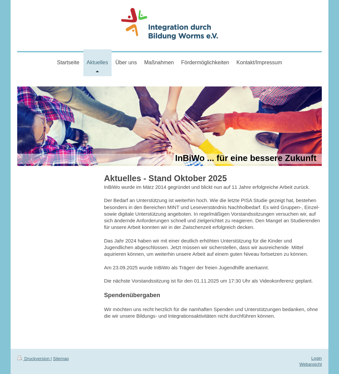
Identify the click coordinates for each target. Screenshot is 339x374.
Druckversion (34, 358)
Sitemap (61, 358)
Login (316, 358)
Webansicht (310, 364)
